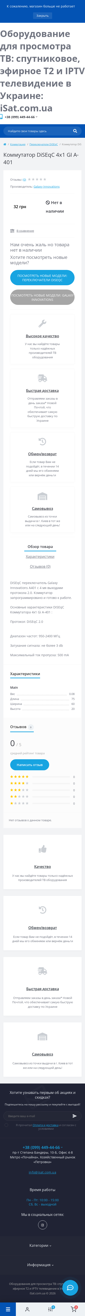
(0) (24, 179)
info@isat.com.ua (42, 1172)
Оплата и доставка (45, 1125)
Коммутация (17, 144)
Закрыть (42, 16)
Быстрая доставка (42, 390)
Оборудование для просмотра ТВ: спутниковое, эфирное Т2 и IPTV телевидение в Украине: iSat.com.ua (42, 70)
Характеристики (40, 556)
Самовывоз (42, 508)
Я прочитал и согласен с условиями (43, 1126)
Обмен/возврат (42, 453)
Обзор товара (40, 546)
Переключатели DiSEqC (43, 144)
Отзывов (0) (40, 566)
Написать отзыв (30, 765)
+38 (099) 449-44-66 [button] (43, 1147)
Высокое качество (42, 336)
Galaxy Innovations (47, 186)
